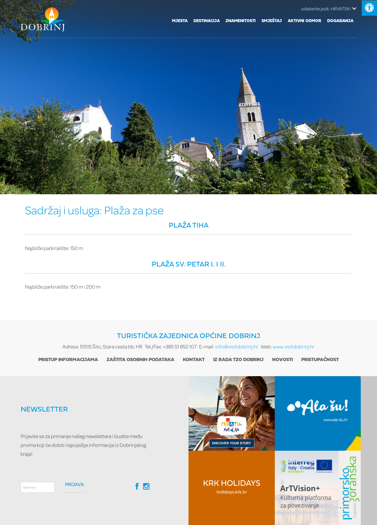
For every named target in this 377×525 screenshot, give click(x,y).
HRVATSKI (328, 8)
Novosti (282, 360)
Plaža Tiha (189, 225)
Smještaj (272, 21)
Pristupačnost (320, 360)
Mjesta (180, 21)
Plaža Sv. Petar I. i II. (189, 264)
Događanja (340, 21)
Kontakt (194, 360)
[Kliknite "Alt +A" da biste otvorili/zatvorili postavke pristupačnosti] (369, 8)
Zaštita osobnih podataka (140, 360)
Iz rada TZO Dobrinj (238, 360)
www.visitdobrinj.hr (294, 346)
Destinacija (207, 21)
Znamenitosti (241, 21)
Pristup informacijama (68, 360)
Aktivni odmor (304, 21)
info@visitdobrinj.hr (236, 346)
